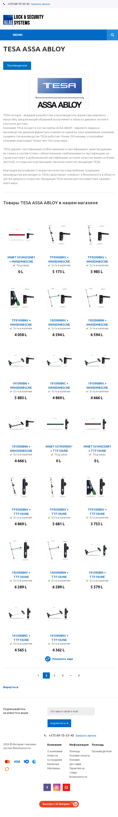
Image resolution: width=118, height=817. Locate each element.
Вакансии (53, 764)
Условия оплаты (79, 755)
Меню (18, 35)
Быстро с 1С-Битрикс (56, 804)
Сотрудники (54, 759)
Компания (54, 744)
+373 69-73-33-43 (18, 3)
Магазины (53, 768)
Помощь (98, 744)
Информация (79, 744)
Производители (102, 751)
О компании (54, 751)
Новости (52, 755)
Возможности (78, 776)
